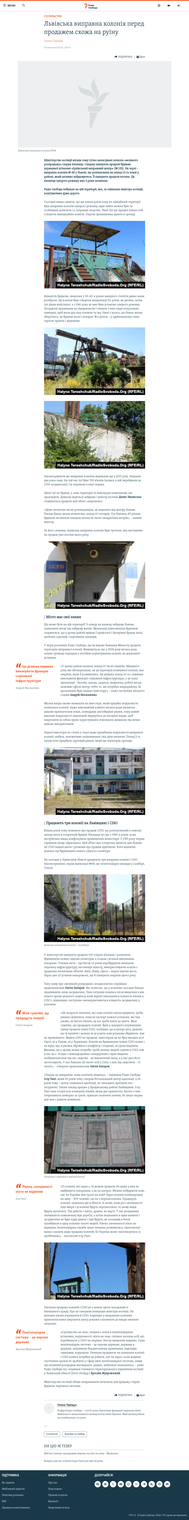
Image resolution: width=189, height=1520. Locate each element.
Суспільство (53, 16)
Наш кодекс (55, 1489)
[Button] (123, 57)
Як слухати (8, 1482)
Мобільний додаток (13, 1489)
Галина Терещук (53, 41)
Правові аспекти (58, 1495)
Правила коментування (16, 1507)
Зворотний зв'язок (59, 1507)
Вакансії (53, 1501)
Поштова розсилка (12, 1495)
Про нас (52, 1482)
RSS (4, 1501)
